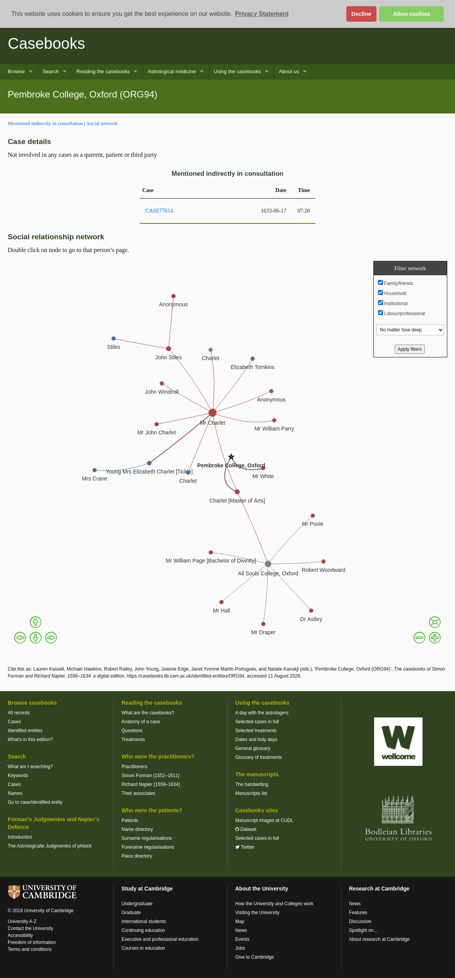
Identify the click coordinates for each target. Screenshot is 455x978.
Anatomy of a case (140, 721)
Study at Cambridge (147, 888)
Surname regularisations (146, 838)
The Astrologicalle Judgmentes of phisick (50, 846)
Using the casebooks (237, 71)
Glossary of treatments (258, 757)
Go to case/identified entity (35, 802)
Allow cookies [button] (411, 14)
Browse (16, 71)
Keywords (18, 775)
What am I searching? (30, 766)
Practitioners (134, 766)
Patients (129, 820)
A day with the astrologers (261, 712)
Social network (102, 123)
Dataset (246, 829)
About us (289, 71)
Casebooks (46, 43)
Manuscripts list (251, 793)
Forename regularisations (147, 847)
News (241, 930)
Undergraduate (136, 903)
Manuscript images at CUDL (264, 820)
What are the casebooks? (147, 712)
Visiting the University (257, 912)
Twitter (244, 847)
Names (15, 793)
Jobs (240, 948)
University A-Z (22, 921)
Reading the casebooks (103, 71)
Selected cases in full (257, 721)
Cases (14, 721)
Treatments (133, 739)
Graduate (131, 912)
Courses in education (143, 948)
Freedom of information (32, 942)
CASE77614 (159, 211)
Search (51, 71)
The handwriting (251, 784)
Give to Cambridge (254, 957)
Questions (131, 730)
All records (19, 712)
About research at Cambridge (379, 939)
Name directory (137, 829)
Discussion (360, 921)
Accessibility (20, 935)
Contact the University (30, 928)
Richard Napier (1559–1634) (150, 784)
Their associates (138, 793)
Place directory (136, 856)
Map (239, 921)
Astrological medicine (172, 71)
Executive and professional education (159, 939)
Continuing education (143, 930)
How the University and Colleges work (274, 903)
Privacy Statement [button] (262, 13)
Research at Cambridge (379, 888)
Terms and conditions (29, 949)
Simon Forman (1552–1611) (150, 775)
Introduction (20, 837)
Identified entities (25, 730)
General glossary (252, 748)
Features (358, 912)
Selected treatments (256, 730)
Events (242, 939)
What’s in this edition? (30, 739)
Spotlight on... (363, 930)
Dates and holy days (256, 739)
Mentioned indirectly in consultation (45, 123)
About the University (261, 888)
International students (143, 921)
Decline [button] (361, 14)
